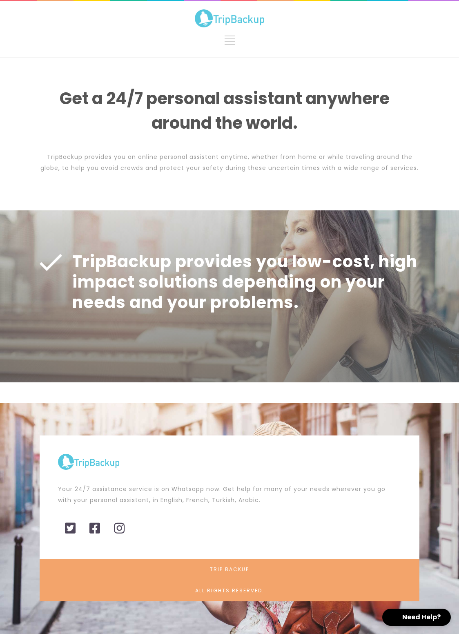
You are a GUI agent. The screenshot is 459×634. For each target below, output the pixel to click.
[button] (416, 617)
